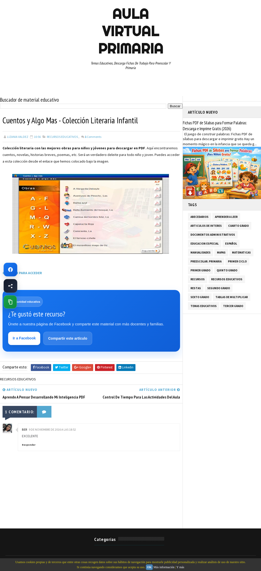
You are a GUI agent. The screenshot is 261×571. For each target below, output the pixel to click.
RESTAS (195, 288)
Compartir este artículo (67, 338)
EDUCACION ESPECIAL (204, 243)
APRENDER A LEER (226, 217)
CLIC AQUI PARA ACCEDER (23, 273)
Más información (164, 567)
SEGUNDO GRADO (218, 288)
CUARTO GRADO (238, 226)
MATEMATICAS (241, 252)
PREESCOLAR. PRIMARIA (206, 261)
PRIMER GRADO (200, 270)
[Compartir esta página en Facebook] (10, 286)
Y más (180, 567)
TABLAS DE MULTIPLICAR (231, 297)
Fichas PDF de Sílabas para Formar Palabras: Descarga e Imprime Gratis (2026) (215, 125)
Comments (93, 137)
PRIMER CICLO (237, 261)
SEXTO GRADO (199, 297)
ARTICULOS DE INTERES (206, 226)
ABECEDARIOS (199, 217)
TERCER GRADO (233, 306)
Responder (28, 444)
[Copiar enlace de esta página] (10, 302)
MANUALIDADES (200, 252)
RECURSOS (197, 279)
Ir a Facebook (24, 338)
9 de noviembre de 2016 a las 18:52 (52, 429)
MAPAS (221, 252)
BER (24, 429)
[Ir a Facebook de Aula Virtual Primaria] (10, 269)
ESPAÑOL (231, 243)
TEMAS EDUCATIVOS (203, 306)
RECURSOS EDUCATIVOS (62, 137)
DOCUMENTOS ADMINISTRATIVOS (212, 234)
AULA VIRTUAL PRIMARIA (130, 31)
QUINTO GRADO (227, 270)
